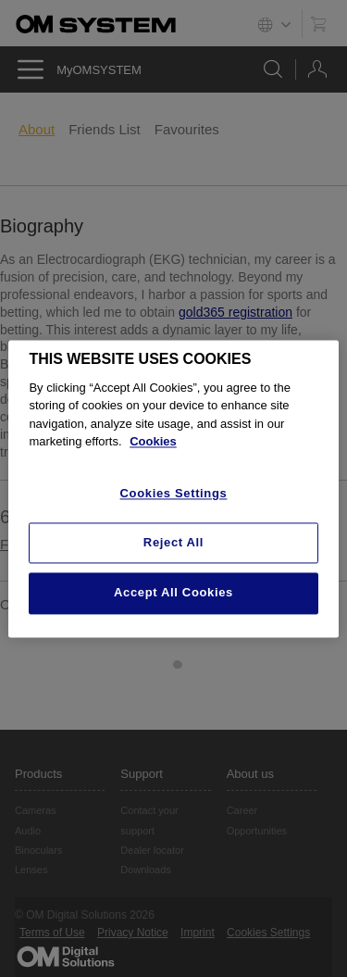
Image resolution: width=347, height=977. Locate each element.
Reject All (173, 543)
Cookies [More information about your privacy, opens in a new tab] (153, 442)
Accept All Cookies (173, 593)
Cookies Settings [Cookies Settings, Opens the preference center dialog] (174, 493)
